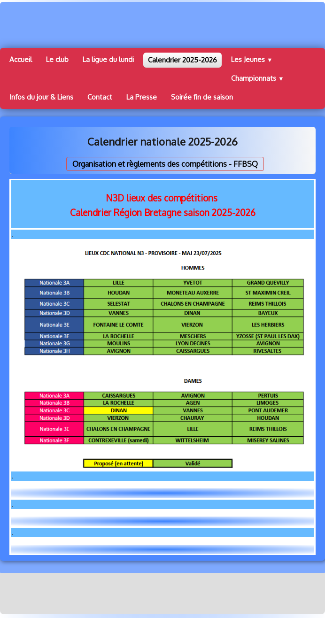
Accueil (20, 59)
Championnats (257, 78)
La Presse (141, 97)
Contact (99, 97)
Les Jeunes (252, 59)
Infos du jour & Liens (41, 97)
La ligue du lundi (108, 59)
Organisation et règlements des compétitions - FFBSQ (165, 164)
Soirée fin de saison (202, 97)
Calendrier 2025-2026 (182, 59)
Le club (57, 59)
